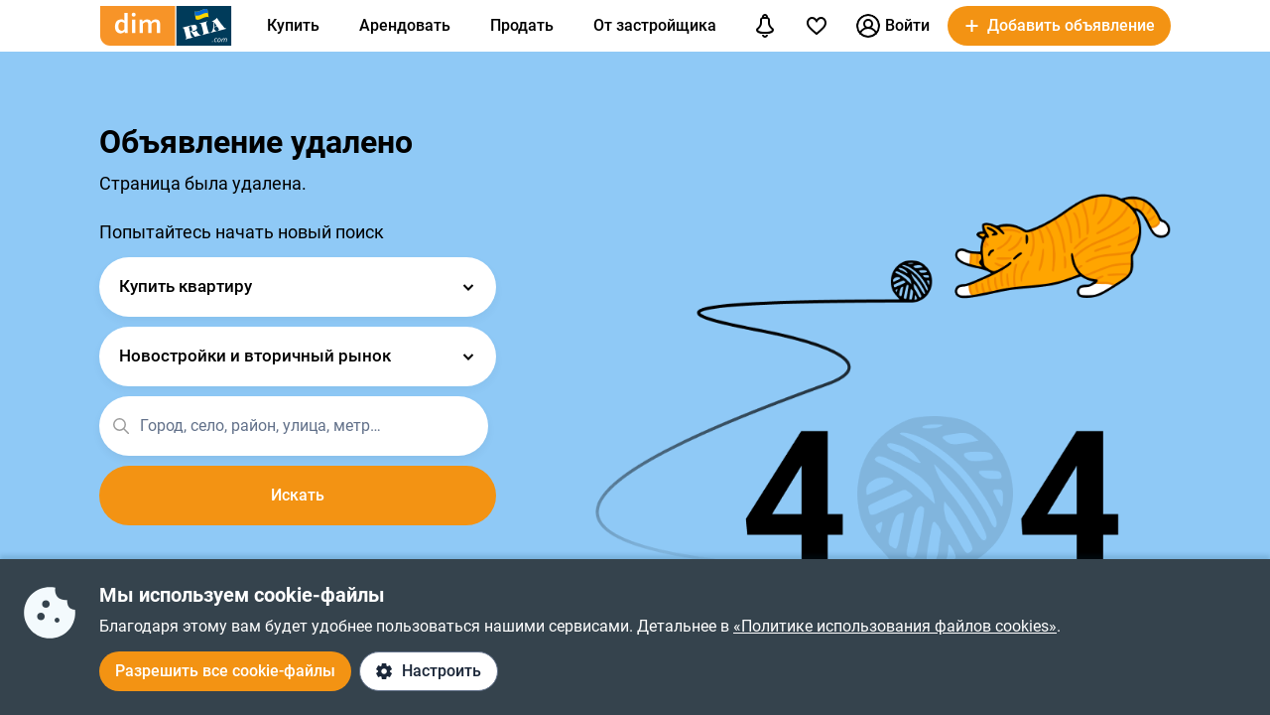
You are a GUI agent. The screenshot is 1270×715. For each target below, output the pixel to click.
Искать (297, 495)
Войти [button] (893, 26)
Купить (293, 25)
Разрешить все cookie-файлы (225, 670)
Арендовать (404, 25)
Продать (522, 25)
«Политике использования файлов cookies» (895, 626)
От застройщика (654, 25)
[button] (1059, 26)
